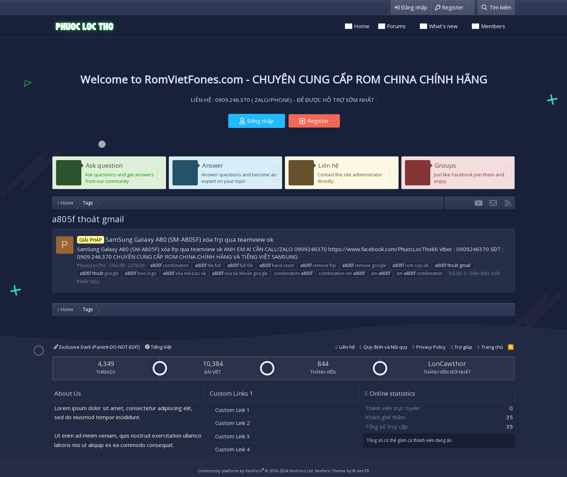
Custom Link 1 (232, 409)
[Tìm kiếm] (496, 7)
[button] (410, 26)
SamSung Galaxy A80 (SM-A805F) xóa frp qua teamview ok (175, 239)
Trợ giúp (463, 347)
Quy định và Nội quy (385, 347)
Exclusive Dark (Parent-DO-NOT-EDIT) (97, 347)
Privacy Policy (431, 347)
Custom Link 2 (232, 422)
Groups (445, 165)
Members (493, 26)
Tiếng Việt (158, 347)
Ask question (104, 165)
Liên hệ (328, 165)
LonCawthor (447, 363)
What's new (443, 26)
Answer (212, 165)
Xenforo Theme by (342, 470)
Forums (396, 26)
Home (362, 26)
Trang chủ (492, 347)
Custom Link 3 (232, 436)
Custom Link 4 (232, 449)
